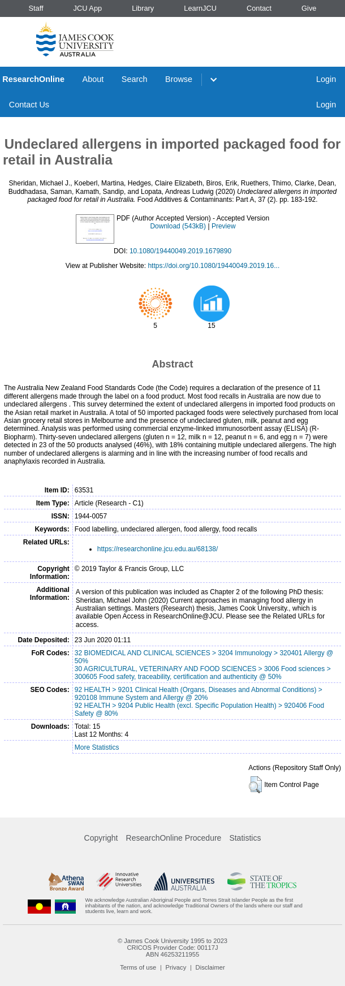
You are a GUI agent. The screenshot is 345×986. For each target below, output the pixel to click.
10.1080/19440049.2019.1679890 (180, 251)
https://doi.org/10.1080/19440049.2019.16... (213, 266)
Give (308, 8)
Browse (178, 79)
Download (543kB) (178, 226)
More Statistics (97, 747)
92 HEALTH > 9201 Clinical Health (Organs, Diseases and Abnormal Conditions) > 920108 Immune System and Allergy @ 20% (198, 694)
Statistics (245, 837)
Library (143, 8)
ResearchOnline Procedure (174, 837)
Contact (259, 8)
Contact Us (29, 104)
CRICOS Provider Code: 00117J (172, 947)
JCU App (88, 8)
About (93, 79)
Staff (35, 8)
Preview (224, 226)
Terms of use (138, 967)
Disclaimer (210, 967)
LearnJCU (200, 8)
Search (135, 79)
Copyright (101, 837)
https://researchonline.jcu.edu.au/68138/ (157, 549)
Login (326, 79)
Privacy (176, 967)
